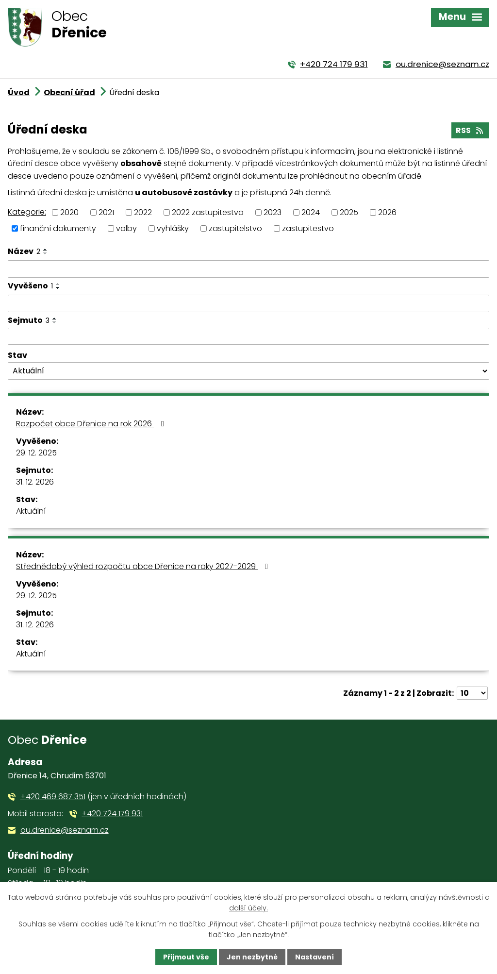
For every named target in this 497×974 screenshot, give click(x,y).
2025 (349, 212)
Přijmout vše (186, 957)
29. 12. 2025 (36, 452)
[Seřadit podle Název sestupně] (45, 253)
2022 (143, 212)
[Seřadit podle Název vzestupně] (45, 250)
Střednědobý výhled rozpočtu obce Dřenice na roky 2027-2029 (143, 566)
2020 (69, 212)
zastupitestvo (308, 228)
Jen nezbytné (252, 957)
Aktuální (31, 511)
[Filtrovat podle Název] (248, 269)
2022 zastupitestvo (208, 212)
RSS (470, 130)
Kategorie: (27, 212)
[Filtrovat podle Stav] (248, 371)
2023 (273, 212)
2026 (387, 212)
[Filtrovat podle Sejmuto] (248, 336)
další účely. (248, 908)
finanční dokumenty (58, 228)
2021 (106, 212)
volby (126, 228)
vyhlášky (173, 228)
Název (24, 251)
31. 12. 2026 (35, 481)
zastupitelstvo (235, 228)
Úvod (19, 92)
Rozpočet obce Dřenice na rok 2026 (91, 423)
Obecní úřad (69, 92)
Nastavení (314, 957)
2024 (310, 212)
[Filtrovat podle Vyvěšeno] (248, 303)
